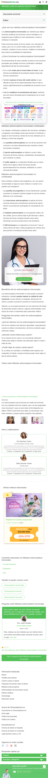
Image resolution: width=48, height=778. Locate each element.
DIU (4, 573)
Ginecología (6, 696)
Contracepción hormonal (13, 591)
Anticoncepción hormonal (13, 597)
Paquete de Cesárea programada (19, 520)
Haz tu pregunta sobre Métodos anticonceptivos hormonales (24, 658)
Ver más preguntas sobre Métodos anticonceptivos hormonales (24, 650)
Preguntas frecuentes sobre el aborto (15, 684)
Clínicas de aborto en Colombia (13, 731)
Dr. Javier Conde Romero (12, 522)
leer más (13, 637)
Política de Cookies (8, 719)
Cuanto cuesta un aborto (10, 681)
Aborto (4, 675)
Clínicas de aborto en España (12, 728)
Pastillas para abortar (9, 678)
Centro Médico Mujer (24, 626)
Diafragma (7, 568)
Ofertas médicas (7, 693)
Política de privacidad (9, 716)
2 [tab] (4, 647)
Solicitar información (24, 279)
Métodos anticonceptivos (10, 687)
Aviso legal (5, 713)
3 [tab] (6, 647)
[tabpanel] (24, 517)
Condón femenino (9, 564)
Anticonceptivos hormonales (14, 585)
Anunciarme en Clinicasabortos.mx (14, 710)
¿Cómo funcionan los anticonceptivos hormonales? (20, 396)
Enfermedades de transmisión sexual (15, 690)
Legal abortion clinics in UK (11, 734)
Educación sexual (8, 699)
